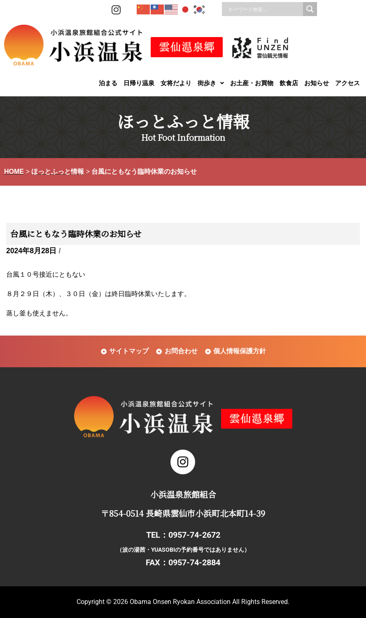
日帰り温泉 (139, 82)
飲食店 (289, 82)
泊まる (108, 82)
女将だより (176, 82)
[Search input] (264, 9)
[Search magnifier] (310, 9)
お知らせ (316, 82)
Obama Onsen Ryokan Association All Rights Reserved (209, 602)
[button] (210, 83)
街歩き (211, 82)
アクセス (347, 82)
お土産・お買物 (251, 82)
